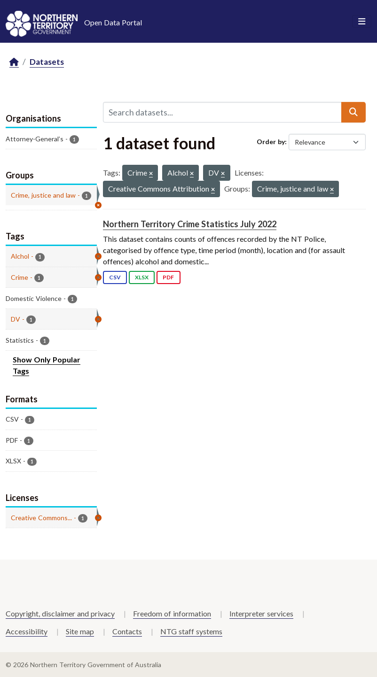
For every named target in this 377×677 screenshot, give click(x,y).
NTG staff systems (191, 631)
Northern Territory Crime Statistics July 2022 (189, 224)
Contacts (127, 631)
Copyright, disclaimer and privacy (60, 613)
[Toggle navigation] (361, 21)
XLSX (142, 277)
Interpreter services (261, 613)
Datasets (47, 62)
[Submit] (353, 112)
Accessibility (26, 631)
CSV (115, 277)
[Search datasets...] (222, 112)
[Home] (14, 62)
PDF (168, 277)
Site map (80, 631)
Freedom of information (172, 613)
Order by (271, 142)
